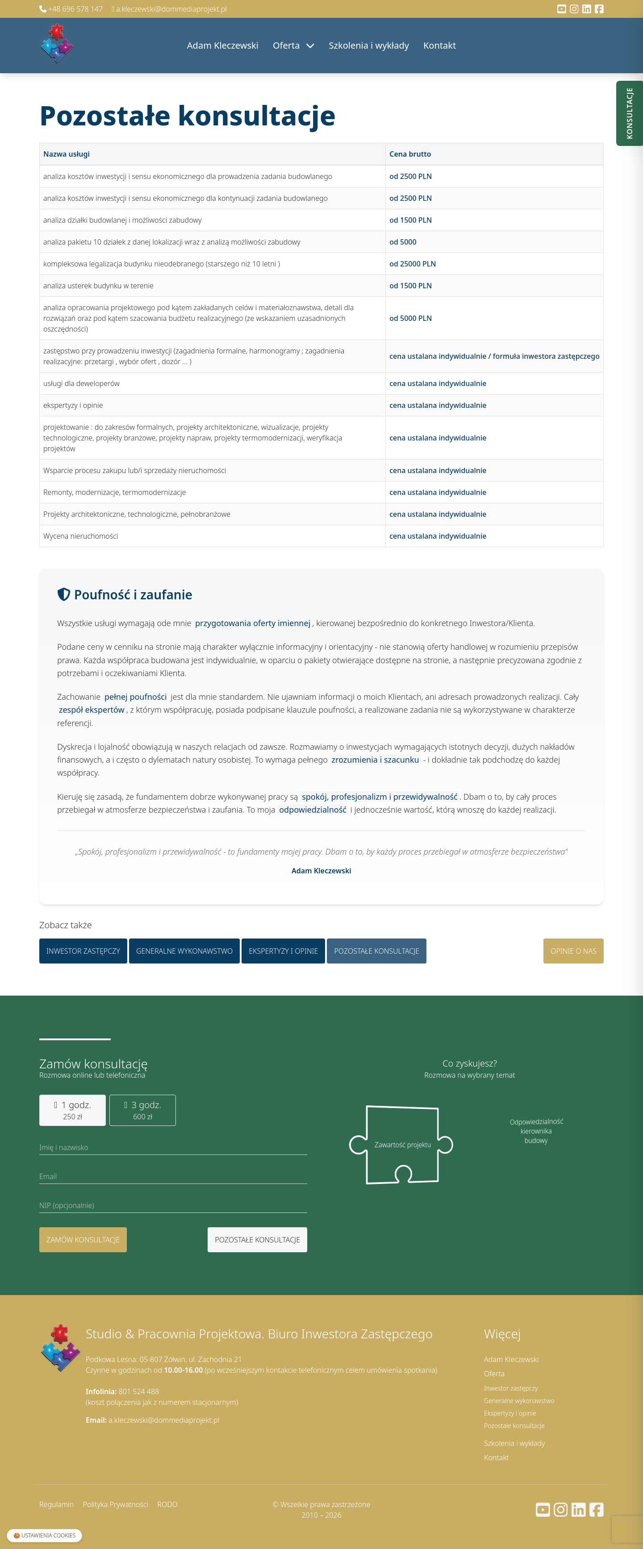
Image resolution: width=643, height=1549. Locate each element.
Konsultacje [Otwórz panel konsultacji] (630, 113)
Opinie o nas (574, 953)
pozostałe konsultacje (257, 1240)
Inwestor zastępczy (83, 953)
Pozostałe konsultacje (376, 953)
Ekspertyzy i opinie (283, 953)
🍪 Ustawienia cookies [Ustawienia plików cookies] (44, 1535)
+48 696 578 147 (71, 9)
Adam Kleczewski (223, 45)
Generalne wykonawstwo (184, 953)
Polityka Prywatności (116, 1504)
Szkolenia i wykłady (369, 45)
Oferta (294, 45)
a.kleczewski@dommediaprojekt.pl (169, 9)
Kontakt (439, 45)
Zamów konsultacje (83, 1240)
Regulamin (56, 1504)
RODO (167, 1504)
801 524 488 (122, 1391)
